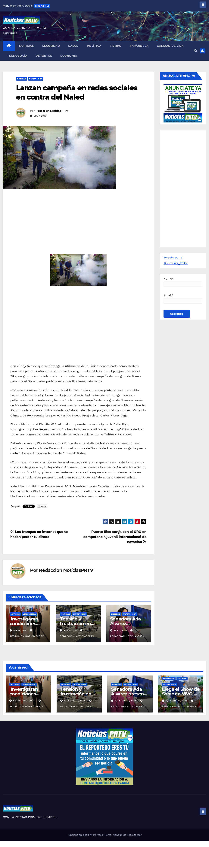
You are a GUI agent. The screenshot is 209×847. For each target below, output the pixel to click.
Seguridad (51, 46)
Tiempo (116, 46)
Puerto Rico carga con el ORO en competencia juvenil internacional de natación (114, 537)
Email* (183, 299)
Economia (68, 55)
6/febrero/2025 (24, 700)
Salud (73, 46)
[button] (195, 51)
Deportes (44, 55)
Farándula (139, 46)
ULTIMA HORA (35, 79)
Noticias (26, 46)
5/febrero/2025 (75, 700)
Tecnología (17, 55)
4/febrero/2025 (126, 700)
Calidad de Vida (170, 46)
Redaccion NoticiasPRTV (52, 111)
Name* (183, 282)
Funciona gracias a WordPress (85, 834)
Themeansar (134, 834)
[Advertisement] (78, 219)
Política (94, 46)
